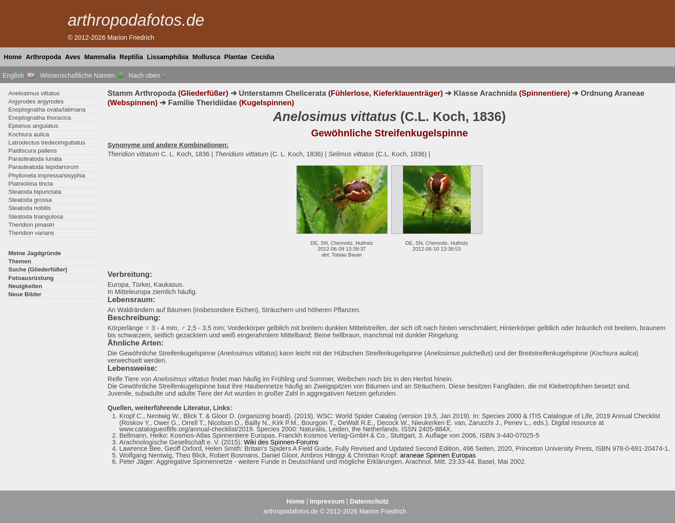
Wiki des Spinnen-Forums (281, 442)
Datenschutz (369, 501)
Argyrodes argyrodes (36, 101)
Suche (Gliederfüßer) (37, 269)
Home (13, 57)
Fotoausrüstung (30, 278)
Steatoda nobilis (29, 208)
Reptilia (131, 57)
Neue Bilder (24, 294)
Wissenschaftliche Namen (81, 75)
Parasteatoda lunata (34, 158)
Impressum (327, 501)
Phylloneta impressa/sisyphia (46, 175)
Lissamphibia (167, 57)
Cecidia (262, 57)
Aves (72, 57)
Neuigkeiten (25, 286)
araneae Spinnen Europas (438, 455)
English (19, 75)
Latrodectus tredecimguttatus (46, 142)
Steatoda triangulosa (35, 216)
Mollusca (206, 57)
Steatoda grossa (30, 199)
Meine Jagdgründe (34, 253)
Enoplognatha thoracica (39, 117)
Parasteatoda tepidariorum (43, 166)
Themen (19, 261)
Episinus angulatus (33, 125)
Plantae (235, 57)
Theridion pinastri (31, 224)
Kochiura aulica (28, 134)
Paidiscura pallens (32, 150)
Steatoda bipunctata (34, 191)
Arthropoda (43, 57)
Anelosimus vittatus (34, 93)
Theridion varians (31, 232)
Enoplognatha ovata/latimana (46, 109)
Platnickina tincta (30, 183)
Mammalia (100, 57)
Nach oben (148, 75)
